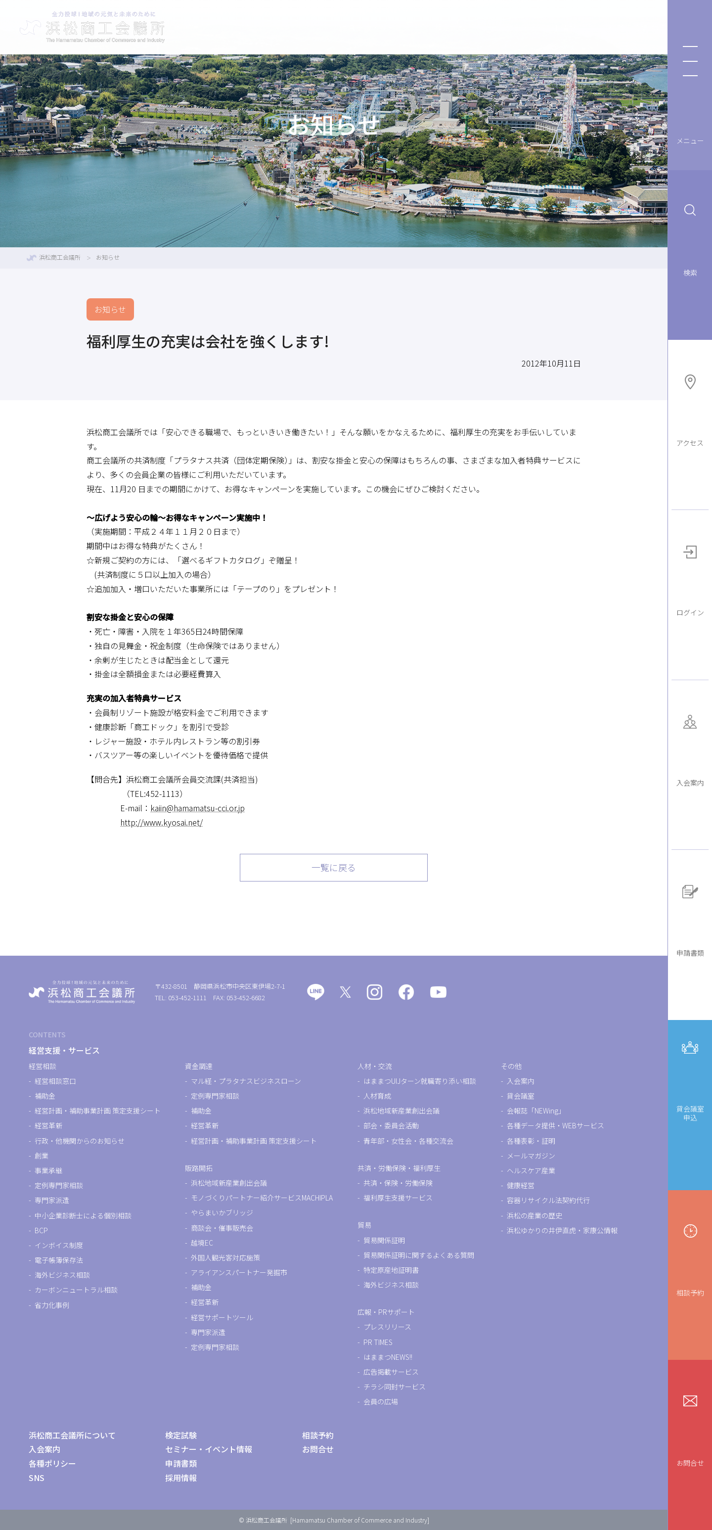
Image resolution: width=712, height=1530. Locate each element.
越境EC (202, 1243)
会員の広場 (380, 1401)
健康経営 (520, 1185)
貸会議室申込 (690, 1078)
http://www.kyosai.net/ (161, 822)
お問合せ (690, 1428)
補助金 (45, 1096)
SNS (36, 1478)
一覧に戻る (334, 867)
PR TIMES (378, 1342)
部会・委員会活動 (391, 1125)
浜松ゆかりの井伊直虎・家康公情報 (562, 1230)
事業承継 (48, 1170)
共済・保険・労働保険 (398, 1183)
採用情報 (181, 1478)
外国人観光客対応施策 (225, 1257)
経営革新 (48, 1125)
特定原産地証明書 (391, 1270)
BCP (41, 1230)
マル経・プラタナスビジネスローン (246, 1081)
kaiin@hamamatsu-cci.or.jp (197, 808)
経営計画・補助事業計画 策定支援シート (98, 1110)
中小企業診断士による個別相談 (83, 1215)
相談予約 (690, 1258)
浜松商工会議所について (600, 27)
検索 (690, 238)
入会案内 (690, 748)
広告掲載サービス (391, 1372)
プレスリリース (387, 1327)
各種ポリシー (52, 1463)
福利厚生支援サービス (398, 1198)
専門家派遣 (52, 1200)
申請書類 (690, 918)
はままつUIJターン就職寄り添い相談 (419, 1081)
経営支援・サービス (331, 27)
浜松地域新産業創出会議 (229, 1183)
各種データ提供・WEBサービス (555, 1125)
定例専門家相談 (59, 1185)
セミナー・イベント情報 (489, 27)
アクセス (690, 408)
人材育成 (377, 1096)
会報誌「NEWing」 (536, 1110)
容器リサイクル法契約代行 (548, 1200)
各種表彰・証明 (531, 1141)
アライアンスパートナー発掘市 (239, 1272)
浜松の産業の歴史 (534, 1215)
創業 (41, 1155)
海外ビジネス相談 (62, 1275)
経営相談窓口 (55, 1081)
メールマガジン (531, 1155)
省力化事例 (52, 1305)
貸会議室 (520, 1096)
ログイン (690, 578)
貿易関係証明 (384, 1240)
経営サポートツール (222, 1317)
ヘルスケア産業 (531, 1170)
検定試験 (406, 27)
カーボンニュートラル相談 (76, 1290)
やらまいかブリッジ (222, 1212)
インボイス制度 (59, 1245)
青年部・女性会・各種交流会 (408, 1141)
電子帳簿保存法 (59, 1260)
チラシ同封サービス (394, 1386)
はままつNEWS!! (387, 1357)
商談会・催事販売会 (222, 1228)
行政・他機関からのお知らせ (80, 1141)
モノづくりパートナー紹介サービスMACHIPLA (262, 1198)
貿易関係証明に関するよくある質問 (418, 1255)
